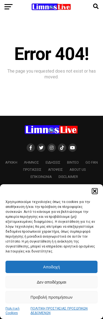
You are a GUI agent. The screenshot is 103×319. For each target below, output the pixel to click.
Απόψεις (55, 169)
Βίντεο (73, 162)
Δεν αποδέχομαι (51, 282)
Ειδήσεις (53, 162)
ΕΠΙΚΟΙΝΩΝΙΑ (41, 177)
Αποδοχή (51, 267)
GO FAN (91, 162)
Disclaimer (68, 177)
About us (77, 169)
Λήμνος (31, 162)
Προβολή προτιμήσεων (51, 297)
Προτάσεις (32, 169)
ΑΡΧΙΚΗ (11, 162)
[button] (95, 191)
